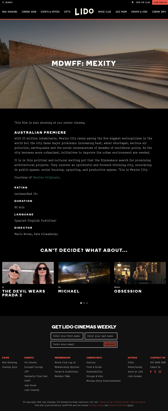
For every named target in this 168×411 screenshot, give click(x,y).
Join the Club (143, 2)
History (91, 362)
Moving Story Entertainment (104, 380)
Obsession (128, 292)
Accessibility (95, 371)
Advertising (135, 367)
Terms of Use (106, 402)
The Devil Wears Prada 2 (23, 293)
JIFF (26, 371)
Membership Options (67, 367)
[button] (81, 303)
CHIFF (27, 380)
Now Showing (9, 12)
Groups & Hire (139, 12)
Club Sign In (160, 2)
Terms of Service (118, 405)
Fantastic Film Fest (36, 376)
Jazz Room (121, 12)
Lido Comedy (31, 390)
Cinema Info (159, 12)
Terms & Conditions (66, 371)
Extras (132, 358)
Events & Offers (50, 12)
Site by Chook (137, 402)
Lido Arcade (135, 376)
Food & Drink (94, 367)
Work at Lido (135, 371)
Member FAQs (62, 376)
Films (5, 358)
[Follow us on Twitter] (155, 371)
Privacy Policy (121, 402)
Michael (69, 292)
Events (29, 358)
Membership (62, 358)
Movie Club (104, 12)
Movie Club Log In (65, 362)
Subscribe (110, 344)
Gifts (67, 12)
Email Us (155, 367)
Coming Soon (29, 12)
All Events (30, 362)
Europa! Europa (33, 367)
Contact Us (157, 358)
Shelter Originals (46, 177)
